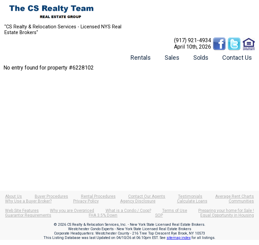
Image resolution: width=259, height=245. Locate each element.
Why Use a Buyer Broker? (28, 201)
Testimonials (190, 196)
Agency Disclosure (137, 201)
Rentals (141, 57)
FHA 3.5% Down (103, 215)
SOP (159, 215)
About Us (13, 196)
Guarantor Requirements (28, 215)
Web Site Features (22, 210)
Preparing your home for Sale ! (226, 210)
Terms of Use (174, 210)
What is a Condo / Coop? (128, 210)
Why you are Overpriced (72, 210)
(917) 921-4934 (192, 40)
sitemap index (179, 238)
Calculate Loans (192, 201)
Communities (241, 201)
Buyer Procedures (51, 196)
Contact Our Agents (146, 196)
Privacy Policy (86, 201)
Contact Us (237, 57)
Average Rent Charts (234, 196)
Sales (172, 57)
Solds (200, 57)
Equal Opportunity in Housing (227, 215)
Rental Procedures (98, 196)
